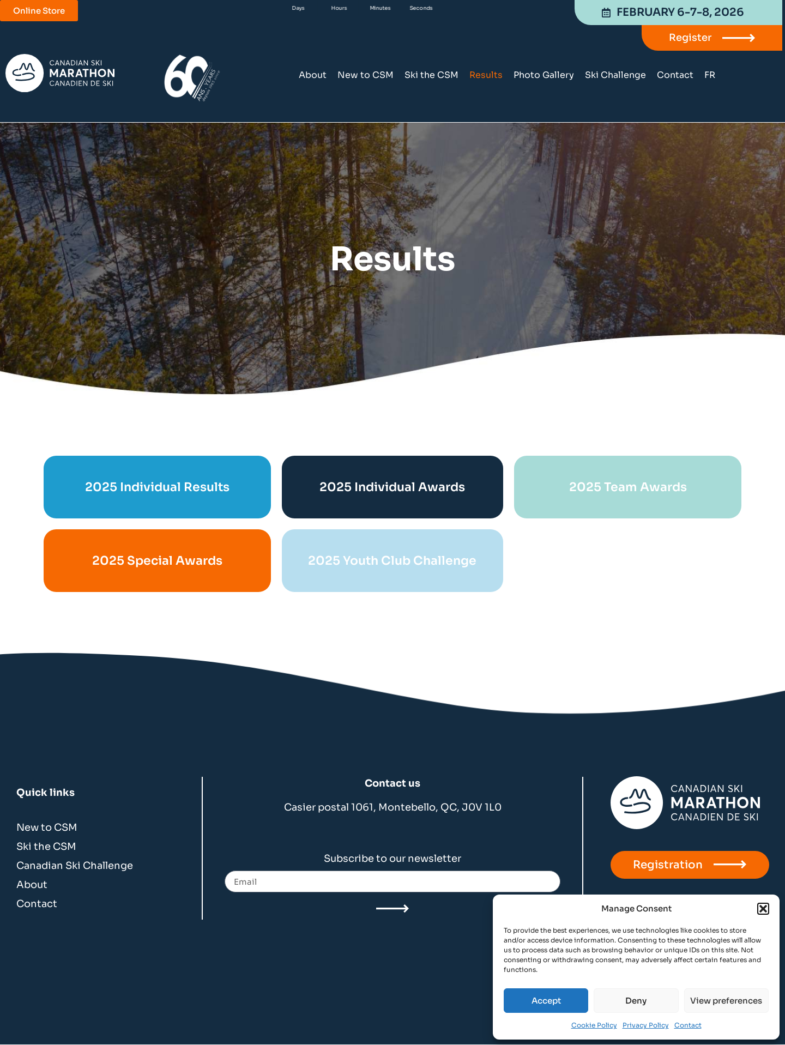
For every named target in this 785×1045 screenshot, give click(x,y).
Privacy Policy (646, 1025)
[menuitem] (710, 75)
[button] (763, 908)
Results (486, 75)
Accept (546, 1000)
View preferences (726, 1000)
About (313, 75)
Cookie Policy (594, 1025)
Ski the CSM (431, 75)
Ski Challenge (615, 75)
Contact (688, 1025)
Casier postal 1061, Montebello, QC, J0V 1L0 (393, 807)
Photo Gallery (544, 75)
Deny (636, 1000)
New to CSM (365, 75)
